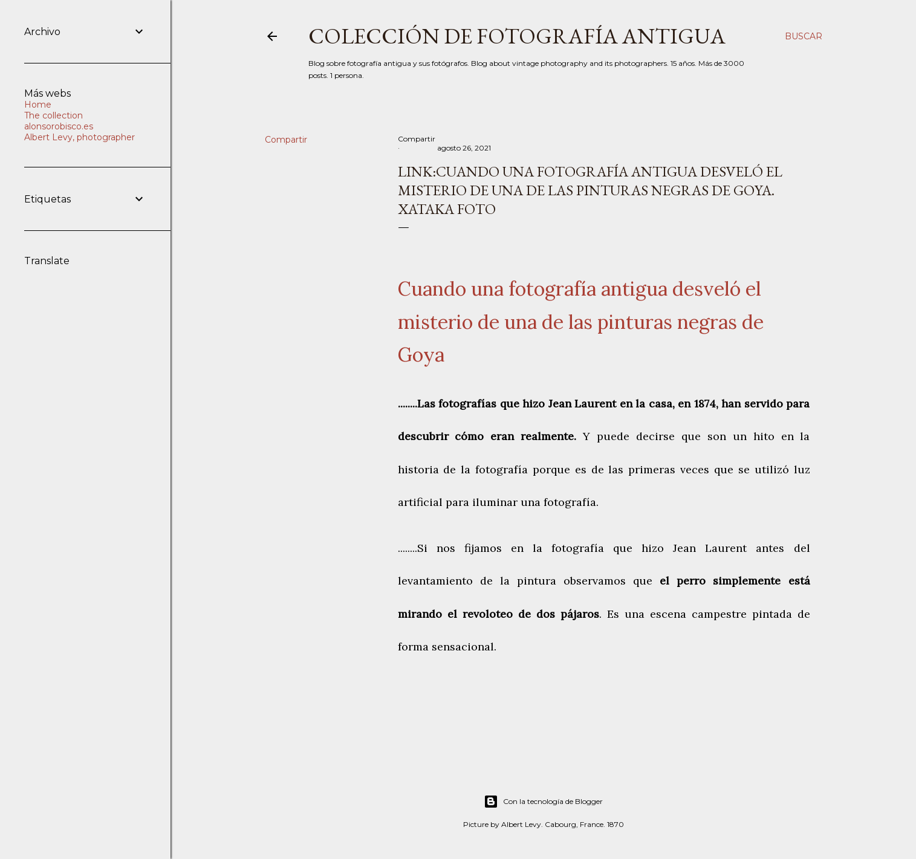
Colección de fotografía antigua (517, 36)
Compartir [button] (286, 139)
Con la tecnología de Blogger (543, 801)
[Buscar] (803, 36)
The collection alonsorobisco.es (58, 121)
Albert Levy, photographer (79, 137)
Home (37, 104)
